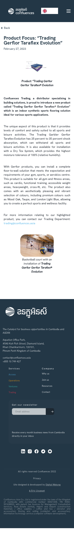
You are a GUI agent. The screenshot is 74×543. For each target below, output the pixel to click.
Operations (18, 380)
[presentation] (28, 421)
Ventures (17, 386)
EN (47, 11)
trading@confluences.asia (19, 223)
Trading (16, 392)
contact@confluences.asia (15, 357)
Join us (50, 379)
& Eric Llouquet (37, 496)
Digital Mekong (53, 490)
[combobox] (49, 11)
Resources (51, 385)
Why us (50, 373)
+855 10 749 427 (10, 361)
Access (16, 374)
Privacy (37, 484)
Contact (50, 391)
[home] (20, 11)
